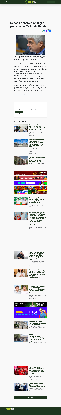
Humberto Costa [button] (28, 95)
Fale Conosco (42, 409)
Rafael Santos (14, 30)
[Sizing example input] (52, 2)
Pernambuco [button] (17, 95)
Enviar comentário (19, 112)
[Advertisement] (30, 12)
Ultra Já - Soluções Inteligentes (50, 413)
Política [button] (22, 95)
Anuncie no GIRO (31, 409)
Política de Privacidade (50, 409)
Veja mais (30, 397)
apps (37, 409)
